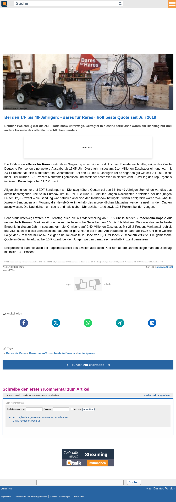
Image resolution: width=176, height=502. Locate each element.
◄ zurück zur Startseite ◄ (88, 365)
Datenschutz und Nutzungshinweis (31, 497)
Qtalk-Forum (6, 489)
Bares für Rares (16, 353)
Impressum (6, 497)
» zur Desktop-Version (160, 488)
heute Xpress (86, 353)
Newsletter (79, 497)
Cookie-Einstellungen (60, 497)
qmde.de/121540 (164, 267)
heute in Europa (64, 353)
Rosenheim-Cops (40, 353)
